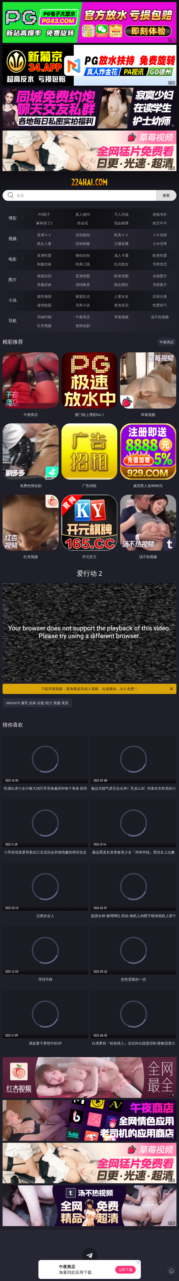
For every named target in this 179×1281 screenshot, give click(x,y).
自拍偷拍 (83, 234)
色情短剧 (83, 325)
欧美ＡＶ (121, 234)
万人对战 (121, 214)
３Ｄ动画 (160, 234)
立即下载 (125, 1269)
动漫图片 (160, 275)
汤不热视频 (160, 316)
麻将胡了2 (44, 223)
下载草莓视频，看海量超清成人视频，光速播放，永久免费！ (107, 689)
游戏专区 (160, 214)
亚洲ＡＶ (44, 234)
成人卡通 (121, 255)
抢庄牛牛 (160, 223)
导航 (12, 320)
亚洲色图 (83, 275)
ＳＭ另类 (160, 243)
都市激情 (44, 296)
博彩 (12, 218)
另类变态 (160, 264)
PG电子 (44, 214)
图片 (12, 279)
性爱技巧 (160, 305)
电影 (12, 259)
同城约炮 (44, 316)
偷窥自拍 (44, 275)
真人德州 (83, 214)
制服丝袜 (44, 264)
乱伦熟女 (121, 264)
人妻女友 (121, 296)
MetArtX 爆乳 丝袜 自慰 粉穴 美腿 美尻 (37, 702)
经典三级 (83, 264)
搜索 (166, 195)
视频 (12, 238)
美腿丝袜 (44, 284)
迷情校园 (44, 305)
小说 (12, 300)
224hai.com (89, 182)
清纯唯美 (83, 284)
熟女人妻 (44, 243)
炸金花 (82, 223)
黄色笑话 (121, 305)
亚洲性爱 (44, 255)
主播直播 (121, 243)
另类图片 (160, 284)
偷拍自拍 (83, 255)
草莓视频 (121, 316)
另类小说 (83, 305)
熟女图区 (121, 284)
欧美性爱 (160, 255)
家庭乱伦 (83, 296)
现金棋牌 (121, 223)
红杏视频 (44, 325)
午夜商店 (83, 316)
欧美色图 (121, 275)
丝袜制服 (83, 243)
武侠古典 (160, 296)
